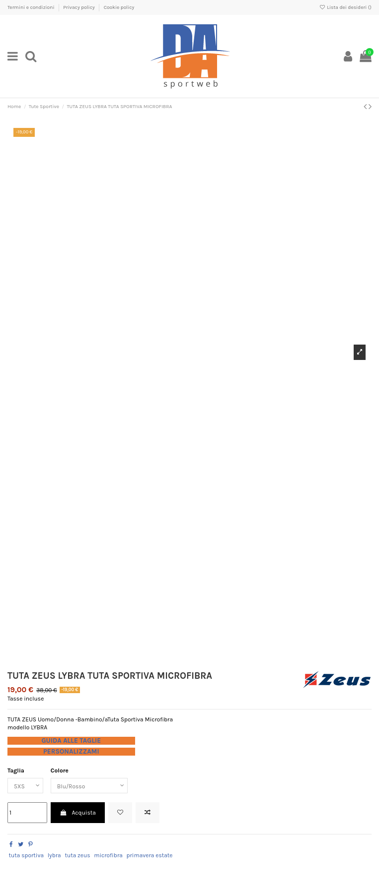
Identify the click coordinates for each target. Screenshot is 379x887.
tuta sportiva (26, 855)
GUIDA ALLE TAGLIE (71, 740)
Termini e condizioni (31, 7)
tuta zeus (77, 855)
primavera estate (149, 855)
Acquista (78, 812)
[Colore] (89, 786)
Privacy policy (79, 7)
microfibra (108, 855)
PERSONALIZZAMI (71, 751)
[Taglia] (25, 786)
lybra (54, 855)
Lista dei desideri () (345, 7)
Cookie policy (119, 7)
